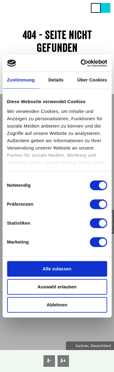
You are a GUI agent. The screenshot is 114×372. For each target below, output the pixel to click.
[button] (105, 8)
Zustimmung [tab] (21, 79)
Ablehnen (57, 304)
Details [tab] (56, 79)
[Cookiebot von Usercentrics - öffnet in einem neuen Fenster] (81, 63)
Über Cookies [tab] (92, 79)
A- (49, 360)
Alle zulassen (57, 268)
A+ (63, 360)
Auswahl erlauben (56, 286)
